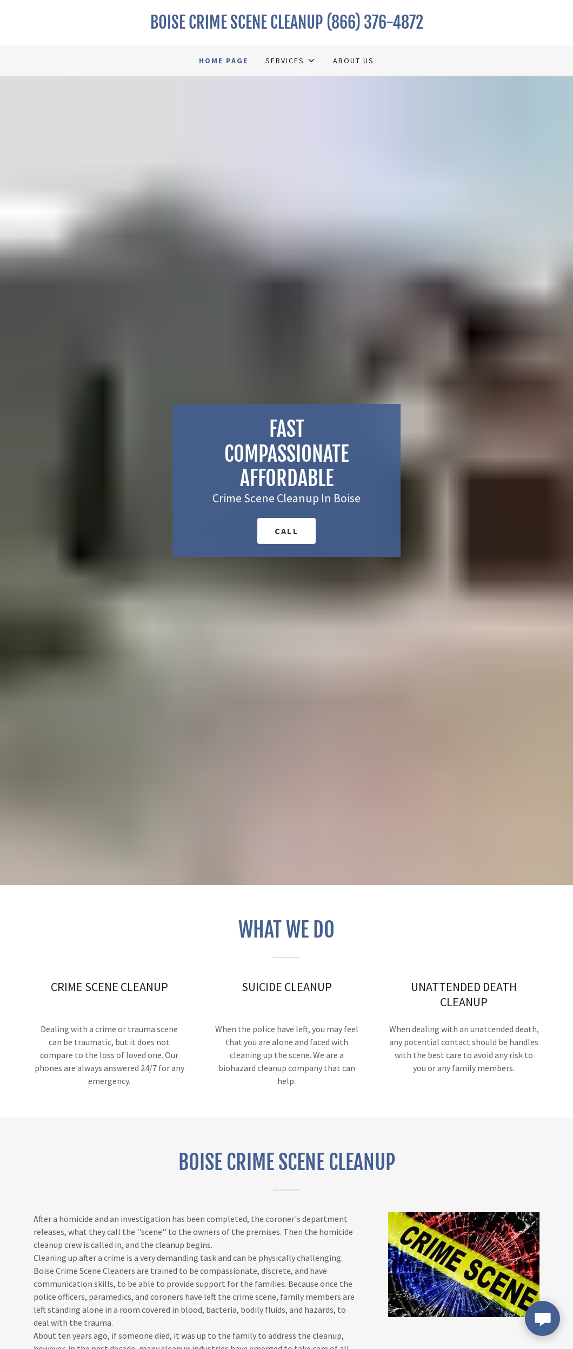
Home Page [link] (223, 60)
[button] (290, 60)
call (286, 531)
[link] (286, 25)
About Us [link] (353, 60)
